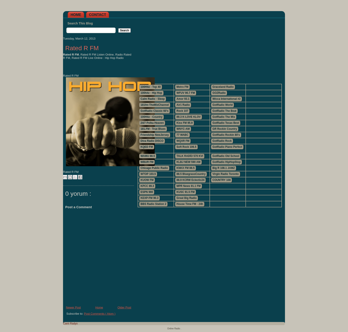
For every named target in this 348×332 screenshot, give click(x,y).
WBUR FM (146, 162)
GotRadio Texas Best (225, 122)
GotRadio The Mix (223, 116)
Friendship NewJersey (154, 134)
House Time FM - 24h (189, 204)
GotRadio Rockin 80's (226, 134)
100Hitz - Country (151, 116)
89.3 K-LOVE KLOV (188, 116)
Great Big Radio (186, 198)
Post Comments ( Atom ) (100, 313)
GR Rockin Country (224, 128)
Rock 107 (182, 110)
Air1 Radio (183, 104)
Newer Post (73, 307)
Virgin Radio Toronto (225, 174)
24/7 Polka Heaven (152, 122)
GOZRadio (218, 92)
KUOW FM (147, 180)
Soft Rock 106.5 (186, 146)
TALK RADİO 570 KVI (189, 156)
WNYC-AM (183, 128)
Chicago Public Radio (154, 168)
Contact (97, 15)
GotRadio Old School (225, 156)
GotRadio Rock (222, 140)
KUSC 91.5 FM (185, 192)
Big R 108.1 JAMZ (223, 168)
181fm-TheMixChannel (154, 104)
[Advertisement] (209, 49)
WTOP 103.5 (148, 174)
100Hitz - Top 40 (150, 86)
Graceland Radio (222, 86)
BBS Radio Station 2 (153, 204)
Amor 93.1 (182, 98)
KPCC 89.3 (147, 186)
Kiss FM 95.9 (184, 122)
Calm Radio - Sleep (152, 98)
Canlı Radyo (70, 323)
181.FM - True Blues (153, 128)
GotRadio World (222, 104)
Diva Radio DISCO (151, 140)
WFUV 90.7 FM (185, 92)
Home (76, 15)
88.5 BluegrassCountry (191, 174)
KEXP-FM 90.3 (149, 198)
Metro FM (182, 86)
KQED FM (146, 146)
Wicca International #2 (226, 98)
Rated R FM (82, 48)
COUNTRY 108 (221, 180)
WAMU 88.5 (147, 156)
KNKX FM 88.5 (185, 168)
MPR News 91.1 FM (188, 186)
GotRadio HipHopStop (226, 162)
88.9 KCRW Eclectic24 (190, 180)
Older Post (124, 307)
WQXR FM (182, 140)
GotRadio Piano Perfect (227, 146)
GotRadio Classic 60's (154, 110)
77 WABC (182, 134)
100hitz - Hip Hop (151, 92)
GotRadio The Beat (224, 110)
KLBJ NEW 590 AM (188, 162)
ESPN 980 (146, 192)
